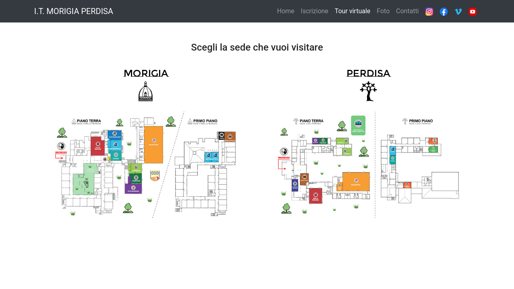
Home (285, 11)
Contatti (407, 11)
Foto (383, 11)
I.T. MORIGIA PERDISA (73, 11)
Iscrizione (314, 11)
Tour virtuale (353, 11)
